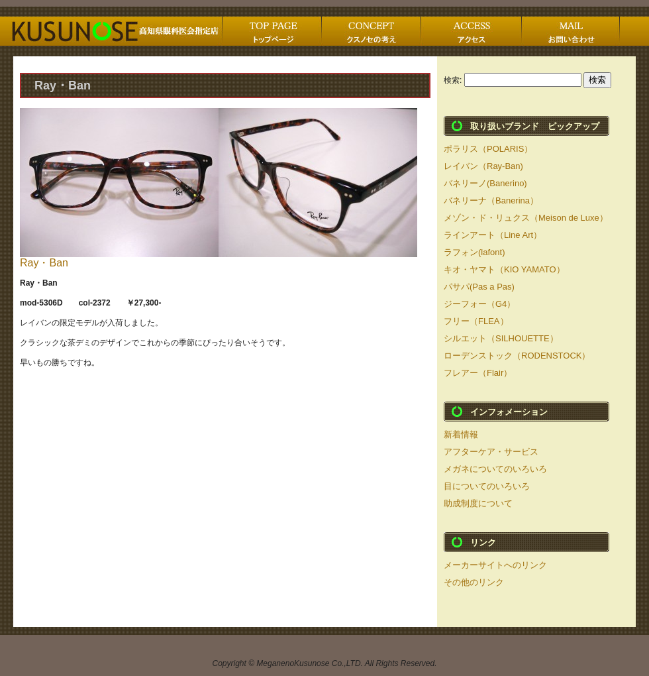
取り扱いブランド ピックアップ (534, 126)
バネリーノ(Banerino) (485, 183)
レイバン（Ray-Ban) (483, 166)
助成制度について (478, 503)
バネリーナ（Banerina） (491, 200)
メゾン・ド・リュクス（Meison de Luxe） (526, 218)
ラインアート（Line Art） (493, 235)
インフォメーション (509, 412)
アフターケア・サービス (491, 452)
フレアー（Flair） (478, 373)
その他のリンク (474, 582)
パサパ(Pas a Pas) (479, 287)
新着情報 (461, 434)
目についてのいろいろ (487, 486)
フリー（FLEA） (476, 321)
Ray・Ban (44, 262)
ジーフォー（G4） (479, 304)
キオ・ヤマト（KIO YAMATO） (504, 269)
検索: (453, 80)
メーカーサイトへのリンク (495, 565)
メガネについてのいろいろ (495, 469)
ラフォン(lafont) (474, 252)
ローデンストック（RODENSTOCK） (517, 356)
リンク (483, 542)
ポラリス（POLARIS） (488, 149)
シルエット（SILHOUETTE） (501, 338)
